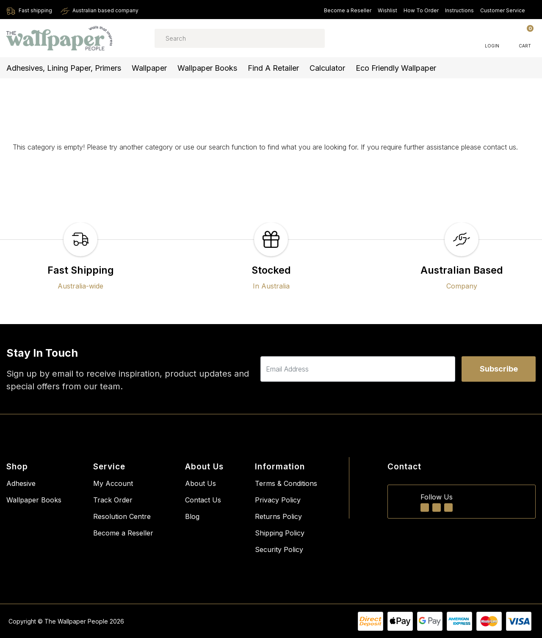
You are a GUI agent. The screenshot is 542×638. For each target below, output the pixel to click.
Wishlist (387, 10)
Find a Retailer (273, 68)
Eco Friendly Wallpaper (396, 68)
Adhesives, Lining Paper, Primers (63, 68)
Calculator (327, 68)
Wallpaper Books (207, 68)
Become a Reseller (347, 10)
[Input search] (240, 38)
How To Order (421, 10)
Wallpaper (149, 68)
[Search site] (306, 38)
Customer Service (506, 10)
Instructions (459, 10)
